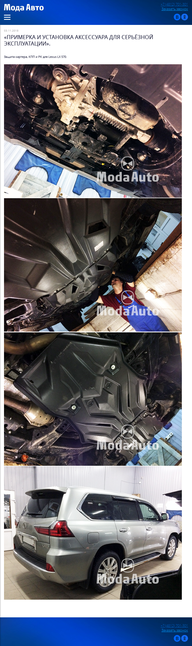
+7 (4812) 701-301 (174, 4)
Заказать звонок (174, 9)
